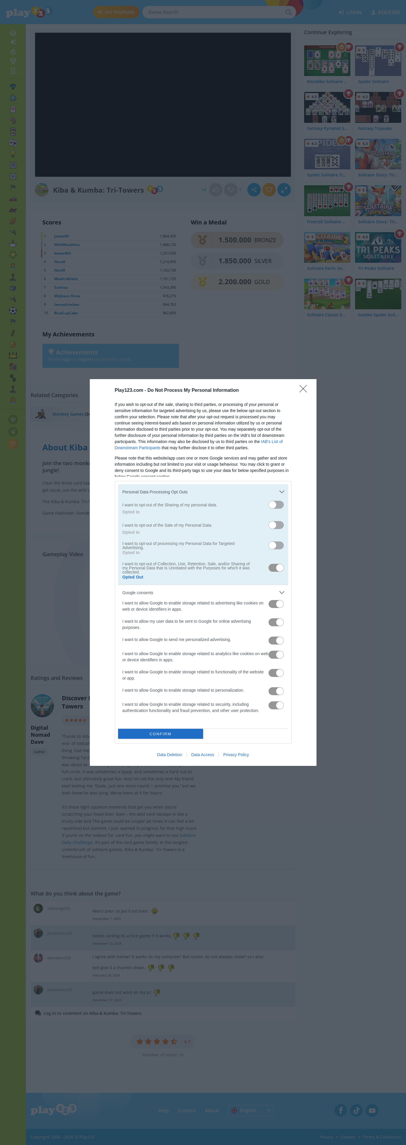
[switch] (276, 505)
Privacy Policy (236, 754)
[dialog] (203, 572)
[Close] (305, 390)
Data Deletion (169, 754)
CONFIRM (161, 734)
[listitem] (203, 492)
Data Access (202, 754)
